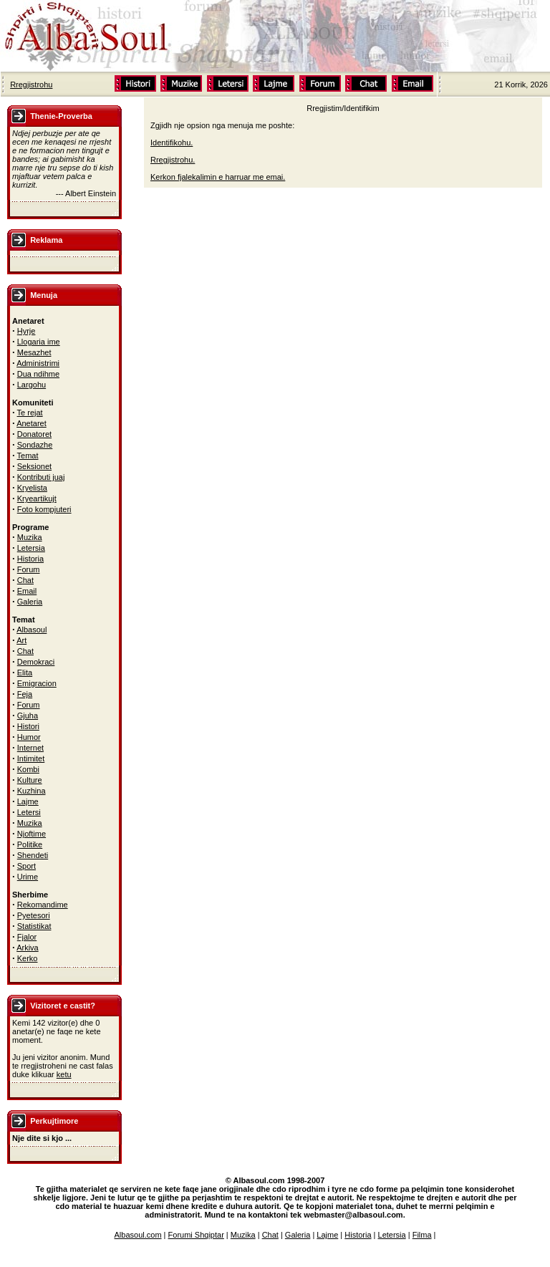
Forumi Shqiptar (196, 1234)
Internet (30, 747)
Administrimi (37, 363)
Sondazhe (35, 444)
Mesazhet (34, 352)
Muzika (29, 537)
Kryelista (32, 487)
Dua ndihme (38, 374)
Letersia (31, 548)
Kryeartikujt (37, 498)
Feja (24, 694)
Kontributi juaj (41, 477)
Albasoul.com (138, 1234)
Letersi (29, 812)
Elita (24, 672)
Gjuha (27, 715)
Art (21, 640)
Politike (29, 844)
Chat (25, 580)
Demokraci (36, 661)
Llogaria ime (38, 341)
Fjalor (27, 937)
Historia (30, 558)
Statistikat (34, 926)
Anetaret (31, 423)
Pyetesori (33, 915)
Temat (28, 455)
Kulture (29, 780)
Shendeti (32, 855)
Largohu (31, 384)
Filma (422, 1234)
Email (27, 591)
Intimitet (31, 758)
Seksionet (34, 466)
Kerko (27, 958)
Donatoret (34, 434)
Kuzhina (31, 790)
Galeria (29, 601)
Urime (27, 876)
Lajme (28, 801)
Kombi (28, 769)
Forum (28, 569)
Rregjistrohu (31, 84)
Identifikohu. (171, 142)
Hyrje (26, 331)
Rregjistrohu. (172, 159)
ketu (64, 1074)
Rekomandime (42, 904)
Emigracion (37, 683)
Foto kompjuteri (44, 509)
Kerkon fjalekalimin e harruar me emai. (217, 177)
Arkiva (27, 947)
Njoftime (31, 833)
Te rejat (30, 412)
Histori (28, 726)
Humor (29, 737)
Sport (26, 866)
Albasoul (31, 629)
